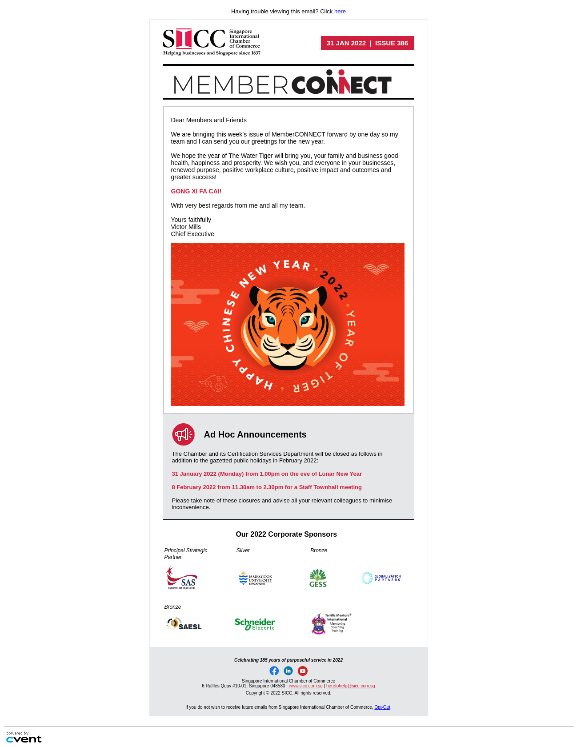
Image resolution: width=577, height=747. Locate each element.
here (340, 11)
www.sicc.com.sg (306, 685)
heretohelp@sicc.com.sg (350, 685)
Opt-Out (382, 707)
